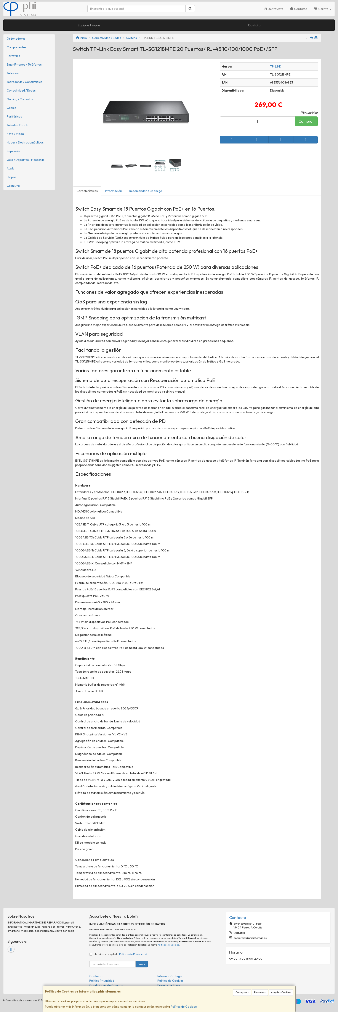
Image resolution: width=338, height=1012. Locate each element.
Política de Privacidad (168, 944)
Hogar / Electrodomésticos (25, 142)
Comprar (306, 121)
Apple (10, 168)
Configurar (242, 992)
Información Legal (169, 976)
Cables (11, 108)
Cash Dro (13, 186)
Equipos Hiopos (88, 25)
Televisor (13, 73)
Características (87, 191)
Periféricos (14, 116)
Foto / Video (15, 134)
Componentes (16, 47)
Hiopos (11, 177)
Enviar (141, 964)
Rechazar (260, 992)
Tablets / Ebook (17, 125)
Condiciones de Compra (106, 985)
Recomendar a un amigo (145, 191)
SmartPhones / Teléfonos (24, 64)
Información (113, 191)
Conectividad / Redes (21, 90)
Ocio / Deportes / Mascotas (26, 160)
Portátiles (13, 56)
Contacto (299, 9)
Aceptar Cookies (281, 992)
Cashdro (254, 25)
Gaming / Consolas (20, 99)
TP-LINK (275, 66)
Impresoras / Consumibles (24, 82)
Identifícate (273, 9)
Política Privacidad (101, 981)
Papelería (13, 151)
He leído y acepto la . (121, 954)
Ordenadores (16, 38)
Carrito (322, 9)
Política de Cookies (184, 1007)
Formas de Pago (168, 985)
